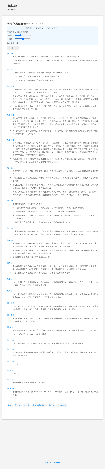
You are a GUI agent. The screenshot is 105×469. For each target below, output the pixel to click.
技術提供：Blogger (52, 462)
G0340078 (62, 405)
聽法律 (12, 6)
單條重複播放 (51, 28)
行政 (10, 405)
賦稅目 (26, 405)
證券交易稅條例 (39, 405)
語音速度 (10, 36)
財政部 (18, 405)
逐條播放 (40, 28)
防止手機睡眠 (22, 32)
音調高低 (10, 39)
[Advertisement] (52, 438)
